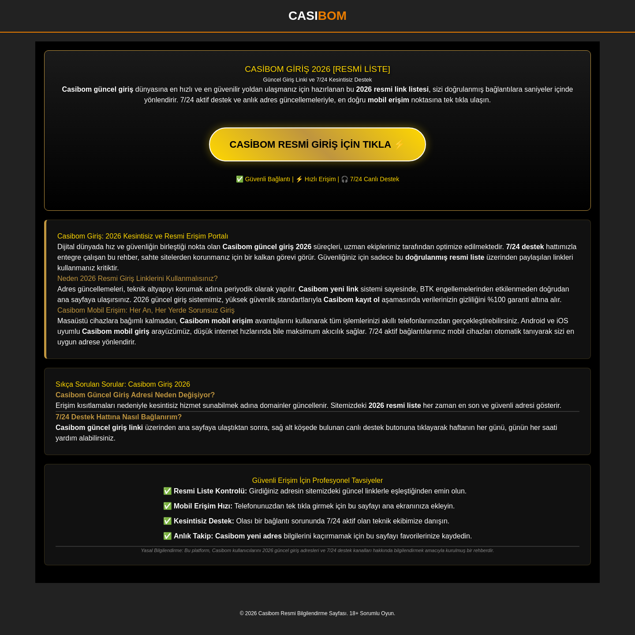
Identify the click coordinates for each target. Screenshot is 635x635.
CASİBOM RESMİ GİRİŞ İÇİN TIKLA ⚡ (318, 144)
